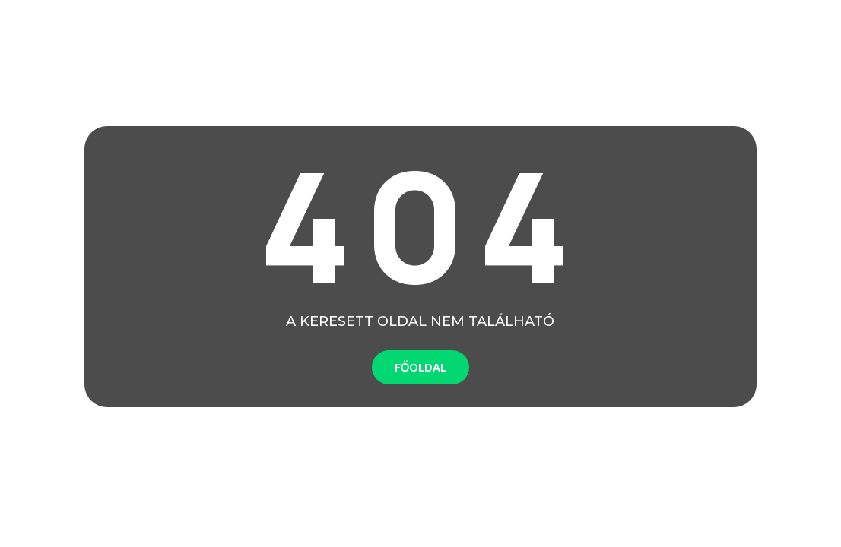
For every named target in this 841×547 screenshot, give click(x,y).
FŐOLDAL (420, 367)
